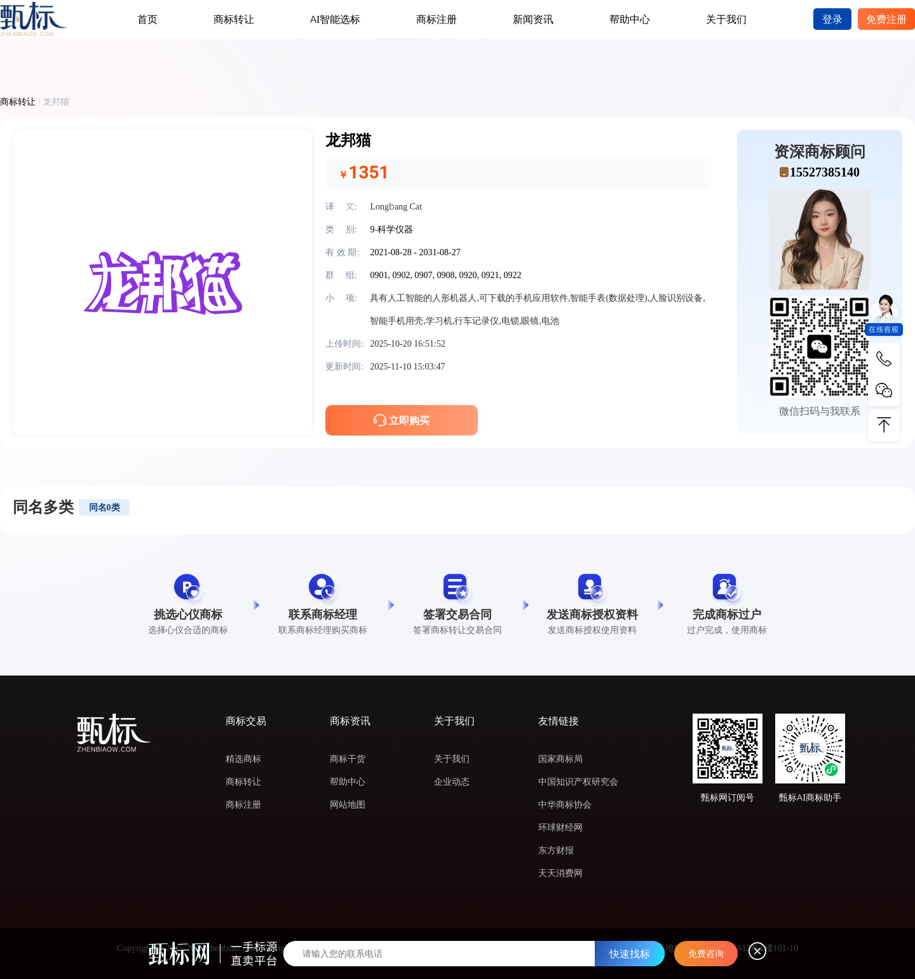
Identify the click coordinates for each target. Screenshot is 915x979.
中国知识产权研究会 (578, 781)
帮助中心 (629, 19)
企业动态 (452, 781)
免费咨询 (706, 953)
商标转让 (234, 19)
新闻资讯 (533, 19)
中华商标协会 (565, 804)
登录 (832, 19)
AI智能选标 (335, 19)
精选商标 (243, 758)
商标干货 (347, 758)
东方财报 (556, 850)
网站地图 (347, 804)
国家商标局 (560, 758)
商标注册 (436, 19)
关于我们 (726, 19)
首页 (147, 19)
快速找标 (629, 954)
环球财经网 (560, 827)
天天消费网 (560, 873)
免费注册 (886, 19)
